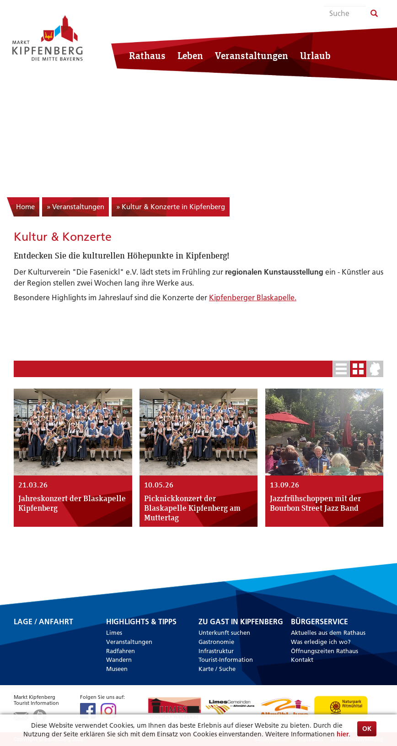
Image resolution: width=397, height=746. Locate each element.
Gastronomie (216, 641)
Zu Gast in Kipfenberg (240, 622)
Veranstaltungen (251, 55)
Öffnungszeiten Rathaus (324, 650)
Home (25, 206)
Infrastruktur (216, 650)
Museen (117, 668)
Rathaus (147, 55)
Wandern (119, 659)
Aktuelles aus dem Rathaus (328, 632)
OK (366, 728)
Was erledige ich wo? (321, 641)
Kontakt (302, 659)
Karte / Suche (217, 668)
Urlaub (315, 55)
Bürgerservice (319, 622)
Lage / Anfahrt (43, 622)
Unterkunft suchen (224, 632)
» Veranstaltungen (75, 206)
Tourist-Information (225, 659)
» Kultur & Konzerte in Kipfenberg (170, 206)
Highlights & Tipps (141, 622)
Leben (190, 55)
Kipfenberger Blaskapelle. (252, 297)
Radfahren (120, 650)
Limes (114, 632)
